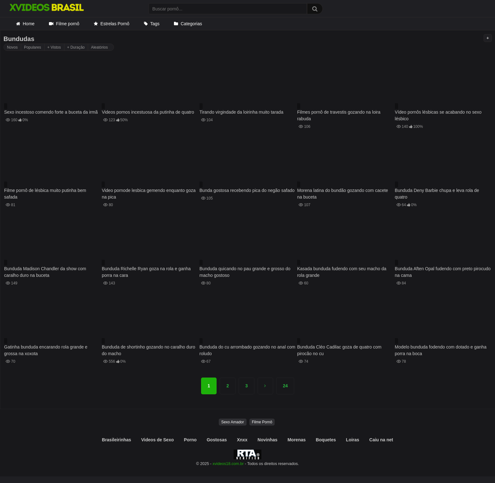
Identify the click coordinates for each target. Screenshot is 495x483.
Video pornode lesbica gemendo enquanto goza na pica (148, 194)
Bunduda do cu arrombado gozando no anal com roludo (247, 350)
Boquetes (326, 439)
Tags (155, 23)
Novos (12, 47)
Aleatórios (99, 47)
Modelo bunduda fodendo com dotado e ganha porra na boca (440, 350)
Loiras (352, 439)
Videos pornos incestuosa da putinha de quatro (148, 112)
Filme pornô (67, 23)
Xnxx (242, 439)
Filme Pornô (262, 422)
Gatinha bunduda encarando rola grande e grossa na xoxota (45, 350)
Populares (32, 47)
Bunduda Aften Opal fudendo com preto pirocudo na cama (443, 272)
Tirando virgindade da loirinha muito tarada (241, 112)
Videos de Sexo (157, 439)
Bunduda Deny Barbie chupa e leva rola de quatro (437, 194)
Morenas (297, 439)
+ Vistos (54, 47)
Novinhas (267, 439)
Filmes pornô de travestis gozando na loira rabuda (338, 115)
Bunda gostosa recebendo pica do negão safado (247, 190)
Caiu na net (381, 439)
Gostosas (217, 439)
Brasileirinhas (116, 439)
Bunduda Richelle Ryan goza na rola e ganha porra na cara (146, 272)
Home (28, 23)
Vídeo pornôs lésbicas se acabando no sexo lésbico (438, 115)
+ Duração (76, 47)
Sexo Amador (232, 422)
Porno (190, 439)
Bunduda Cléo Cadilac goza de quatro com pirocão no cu (339, 350)
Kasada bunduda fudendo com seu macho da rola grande (341, 272)
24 (285, 385)
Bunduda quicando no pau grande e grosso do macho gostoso (245, 272)
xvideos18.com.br (228, 464)
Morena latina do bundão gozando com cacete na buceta (342, 194)
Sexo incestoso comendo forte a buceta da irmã (51, 112)
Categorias (191, 23)
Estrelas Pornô (114, 23)
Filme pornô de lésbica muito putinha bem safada (45, 194)
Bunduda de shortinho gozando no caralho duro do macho (148, 350)
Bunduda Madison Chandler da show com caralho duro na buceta (45, 272)
